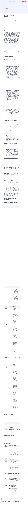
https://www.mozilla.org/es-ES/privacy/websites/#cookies (13, 486)
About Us (10, 1)
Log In (20, 1)
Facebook (2, 503)
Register (24, 1)
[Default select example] (3, 501)
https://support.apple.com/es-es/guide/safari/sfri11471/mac (13, 489)
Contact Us (14, 1)
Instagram (5, 503)
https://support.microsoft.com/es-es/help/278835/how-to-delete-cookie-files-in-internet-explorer (15, 483)
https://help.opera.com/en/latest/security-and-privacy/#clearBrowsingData (15, 491)
